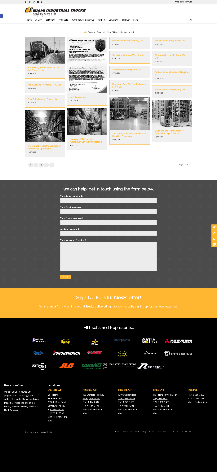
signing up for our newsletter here (156, 306)
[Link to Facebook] (26, 2)
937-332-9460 (162, 402)
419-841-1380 (127, 402)
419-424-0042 (92, 402)
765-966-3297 (197, 395)
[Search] (190, 20)
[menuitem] (29, 20)
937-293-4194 (57, 409)
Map (50, 420)
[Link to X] (30, 2)
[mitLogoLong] (55, 12)
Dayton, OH (55, 389)
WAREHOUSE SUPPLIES (183, 2)
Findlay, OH (90, 389)
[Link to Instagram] (34, 2)
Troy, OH (158, 389)
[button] (1, 16)
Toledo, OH (125, 389)
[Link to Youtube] (38, 2)
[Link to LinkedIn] (42, 2)
